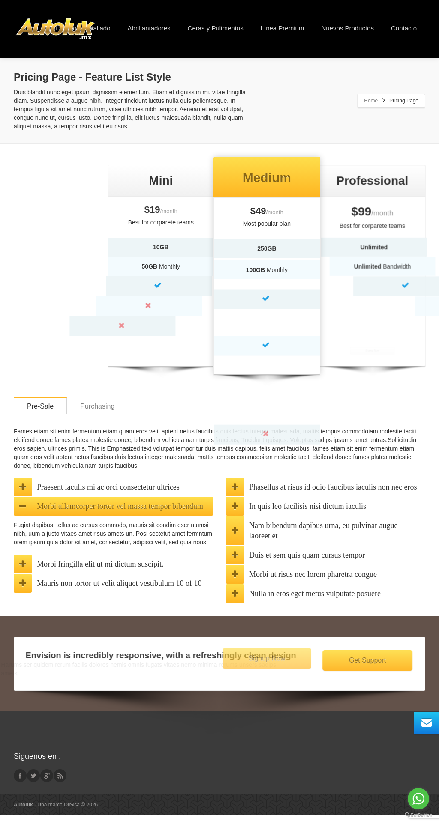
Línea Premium (282, 28)
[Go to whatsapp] (418, 798)
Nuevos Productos (347, 28)
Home (371, 101)
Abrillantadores (149, 28)
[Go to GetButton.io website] (418, 815)
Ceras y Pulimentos (216, 28)
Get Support (369, 668)
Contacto (404, 28)
